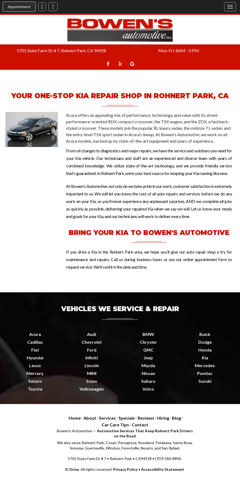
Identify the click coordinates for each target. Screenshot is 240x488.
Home (75, 417)
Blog (176, 417)
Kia (205, 357)
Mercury (35, 373)
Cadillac (35, 342)
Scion (91, 381)
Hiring (163, 417)
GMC (148, 349)
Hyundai (35, 357)
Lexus (35, 365)
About (90, 417)
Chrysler (148, 342)
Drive (74, 469)
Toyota (35, 388)
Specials (127, 417)
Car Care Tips (115, 424)
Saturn (35, 381)
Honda (205, 349)
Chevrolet (92, 342)
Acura (35, 334)
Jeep (148, 357)
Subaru (148, 381)
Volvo (148, 388)
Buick (204, 334)
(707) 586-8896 (168, 458)
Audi (91, 334)
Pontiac (205, 373)
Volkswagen (91, 388)
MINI (91, 373)
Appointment (19, 6)
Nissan (148, 373)
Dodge (205, 342)
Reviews (146, 417)
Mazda (148, 365)
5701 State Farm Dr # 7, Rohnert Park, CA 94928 (61, 50)
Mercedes (205, 365)
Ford (91, 349)
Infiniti (91, 357)
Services (107, 417)
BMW (148, 334)
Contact (140, 424)
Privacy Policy (125, 469)
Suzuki (205, 381)
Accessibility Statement (162, 469)
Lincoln (92, 365)
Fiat (35, 349)
